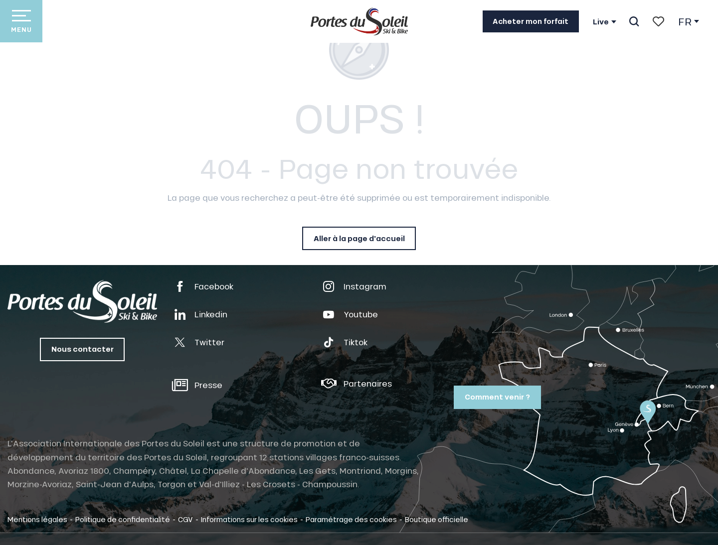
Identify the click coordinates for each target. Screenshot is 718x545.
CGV (185, 519)
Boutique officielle (436, 519)
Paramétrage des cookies (351, 519)
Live (601, 21)
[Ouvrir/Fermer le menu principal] (21, 21)
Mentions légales (37, 519)
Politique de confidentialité (122, 519)
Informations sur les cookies (249, 519)
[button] (634, 21)
